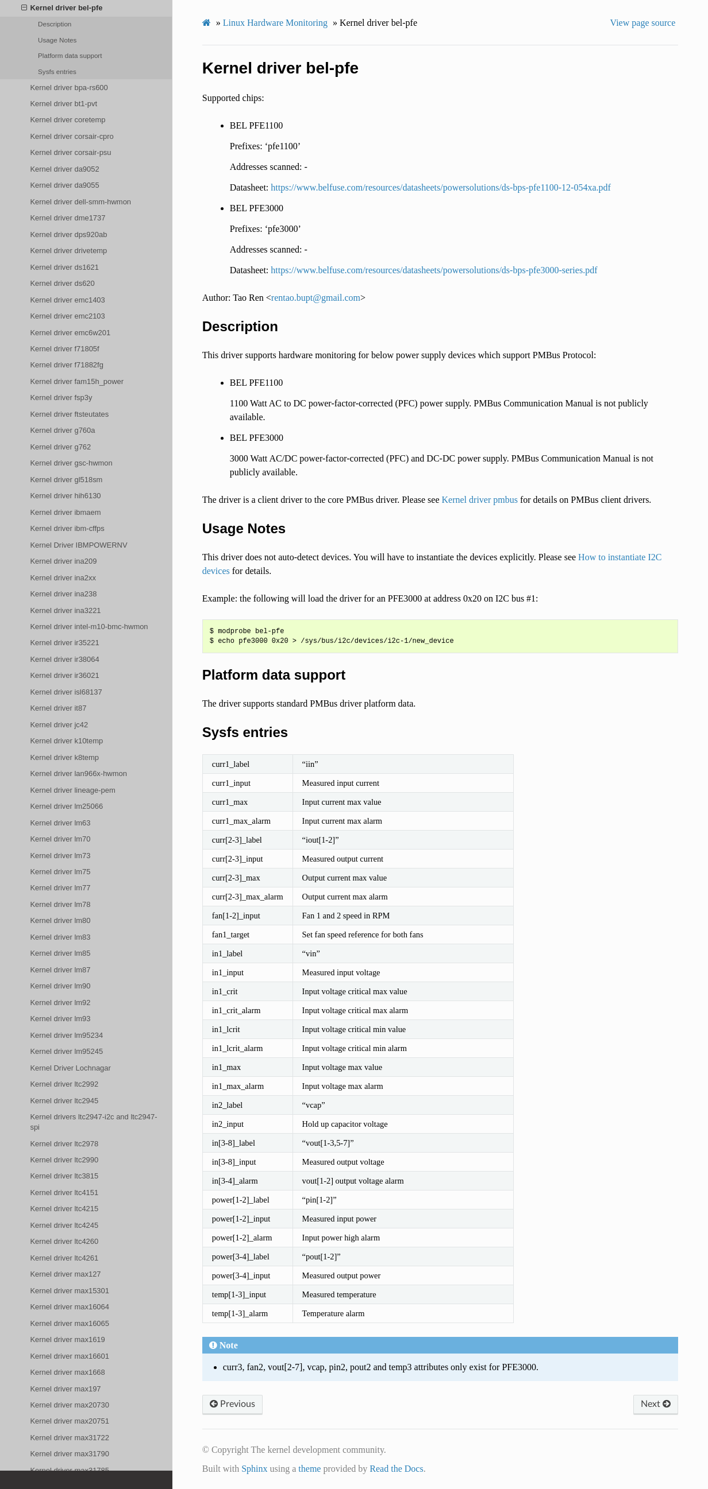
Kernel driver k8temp (64, 757)
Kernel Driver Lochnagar (70, 1068)
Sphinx (254, 1469)
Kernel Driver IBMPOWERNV (78, 545)
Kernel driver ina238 (63, 594)
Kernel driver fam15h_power (77, 381)
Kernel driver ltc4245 (64, 1225)
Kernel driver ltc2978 (64, 1143)
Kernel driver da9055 (64, 185)
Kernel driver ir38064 (64, 659)
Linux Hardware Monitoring (275, 23)
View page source (643, 23)
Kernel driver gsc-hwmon (71, 463)
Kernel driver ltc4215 (64, 1208)
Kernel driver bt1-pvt (63, 103)
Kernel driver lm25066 (66, 806)
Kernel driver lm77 (60, 887)
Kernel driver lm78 (60, 904)
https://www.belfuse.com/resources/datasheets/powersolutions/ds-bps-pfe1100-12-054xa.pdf (441, 187)
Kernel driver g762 (60, 447)
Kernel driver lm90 (60, 986)
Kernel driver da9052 (64, 169)
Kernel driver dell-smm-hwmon (80, 201)
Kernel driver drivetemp (68, 250)
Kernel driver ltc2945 (64, 1100)
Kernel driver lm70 (60, 839)
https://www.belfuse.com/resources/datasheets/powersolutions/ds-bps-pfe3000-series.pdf (434, 270)
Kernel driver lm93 (60, 1018)
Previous (232, 1404)
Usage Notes (57, 40)
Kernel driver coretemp (67, 119)
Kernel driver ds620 (62, 283)
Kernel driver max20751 (69, 1421)
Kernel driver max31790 (69, 1453)
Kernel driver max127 (65, 1274)
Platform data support (70, 55)
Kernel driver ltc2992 (64, 1084)
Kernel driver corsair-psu (70, 152)
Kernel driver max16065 (69, 1323)
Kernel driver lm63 (60, 823)
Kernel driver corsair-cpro (71, 136)
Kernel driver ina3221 (65, 610)
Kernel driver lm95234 (66, 1035)
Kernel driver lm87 (60, 969)
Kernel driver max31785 (69, 1470)
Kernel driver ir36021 (64, 675)
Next (656, 1404)
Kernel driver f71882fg (66, 364)
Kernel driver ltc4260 (64, 1241)
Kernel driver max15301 (69, 1290)
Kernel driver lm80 (60, 920)
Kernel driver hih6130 (65, 495)
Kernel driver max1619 (67, 1339)
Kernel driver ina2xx (62, 577)
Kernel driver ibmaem (65, 512)
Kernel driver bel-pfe (62, 8)
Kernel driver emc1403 (67, 300)
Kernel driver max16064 (69, 1306)
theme (309, 1469)
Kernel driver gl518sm (66, 479)
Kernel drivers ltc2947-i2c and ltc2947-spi (93, 1121)
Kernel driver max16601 (69, 1356)
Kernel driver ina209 (63, 561)
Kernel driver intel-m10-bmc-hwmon (89, 626)
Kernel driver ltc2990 (64, 1159)
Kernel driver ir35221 (64, 642)
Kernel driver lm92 (60, 1002)
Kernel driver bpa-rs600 (68, 87)
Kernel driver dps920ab (68, 234)
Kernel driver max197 (65, 1389)
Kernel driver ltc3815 (64, 1176)
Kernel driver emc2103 (67, 316)
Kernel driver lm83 (60, 937)
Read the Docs (396, 1469)
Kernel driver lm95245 (66, 1051)
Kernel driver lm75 (60, 871)
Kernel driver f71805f (64, 348)
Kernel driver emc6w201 (70, 332)
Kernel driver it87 (58, 708)
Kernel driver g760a (62, 430)
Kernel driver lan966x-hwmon (78, 773)
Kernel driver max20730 (69, 1405)
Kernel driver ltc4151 (64, 1192)
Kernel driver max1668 (67, 1372)
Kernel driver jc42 (59, 724)
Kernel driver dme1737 (67, 218)
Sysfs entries (57, 71)
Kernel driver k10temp (66, 740)
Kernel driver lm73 (60, 855)
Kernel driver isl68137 (66, 692)
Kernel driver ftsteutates (69, 414)
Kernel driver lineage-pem (72, 790)
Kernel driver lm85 (60, 953)
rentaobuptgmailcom (315, 298)
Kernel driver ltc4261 (64, 1258)
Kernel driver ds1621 (64, 267)
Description (54, 24)
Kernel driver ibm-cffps (67, 528)
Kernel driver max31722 (69, 1437)
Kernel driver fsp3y (61, 397)
